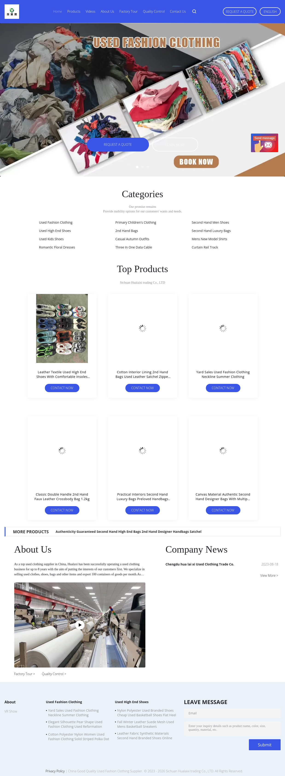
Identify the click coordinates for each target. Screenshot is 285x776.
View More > (269, 575)
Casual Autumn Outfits (132, 239)
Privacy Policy (55, 771)
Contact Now (62, 388)
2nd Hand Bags (126, 230)
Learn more (175, 145)
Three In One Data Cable (133, 247)
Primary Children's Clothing (135, 222)
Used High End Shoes (55, 230)
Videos (90, 11)
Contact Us (178, 11)
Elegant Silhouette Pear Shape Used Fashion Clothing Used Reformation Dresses (75, 725)
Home (57, 11)
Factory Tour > (24, 674)
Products (73, 11)
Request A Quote (240, 11)
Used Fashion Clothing (55, 222)
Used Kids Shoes (51, 239)
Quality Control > (54, 674)
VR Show (11, 711)
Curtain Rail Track (205, 247)
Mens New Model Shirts (209, 239)
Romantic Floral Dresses (57, 247)
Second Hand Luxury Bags (211, 230)
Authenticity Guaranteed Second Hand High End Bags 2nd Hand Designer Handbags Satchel (129, 531)
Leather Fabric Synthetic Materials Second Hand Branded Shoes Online (144, 735)
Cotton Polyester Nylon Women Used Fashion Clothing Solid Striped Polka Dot (78, 736)
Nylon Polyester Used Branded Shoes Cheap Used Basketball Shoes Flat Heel (146, 712)
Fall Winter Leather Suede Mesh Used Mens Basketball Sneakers (145, 724)
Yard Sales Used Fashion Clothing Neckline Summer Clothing (73, 712)
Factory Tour (128, 11)
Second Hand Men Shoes (210, 222)
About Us (107, 11)
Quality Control (153, 11)
